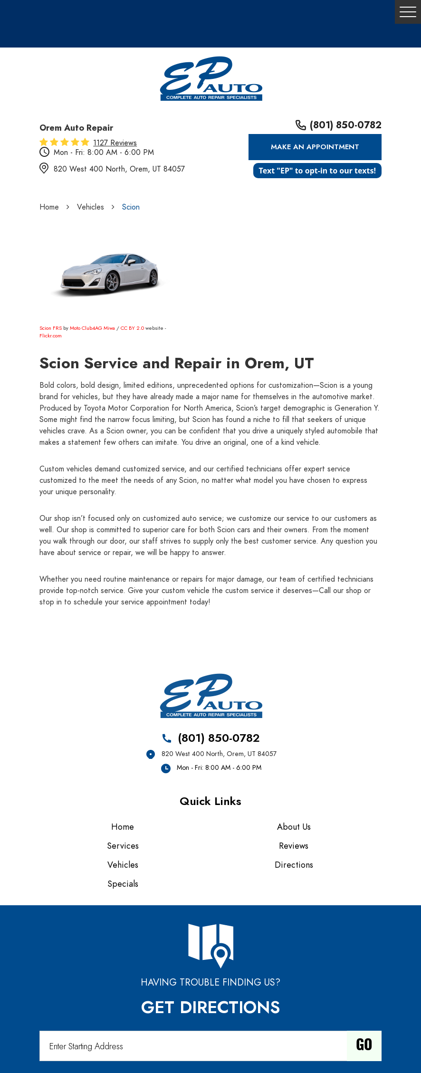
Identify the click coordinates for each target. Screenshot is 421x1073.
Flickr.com (50, 335)
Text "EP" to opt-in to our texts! (317, 170)
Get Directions (210, 1007)
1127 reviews (115, 143)
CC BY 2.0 (132, 328)
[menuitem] (124, 827)
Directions (294, 865)
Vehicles (90, 207)
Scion (131, 207)
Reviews (293, 846)
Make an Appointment (315, 147)
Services (123, 846)
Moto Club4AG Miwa (92, 328)
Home (49, 207)
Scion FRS (50, 328)
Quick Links (210, 801)
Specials (122, 884)
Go (364, 1046)
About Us (294, 827)
